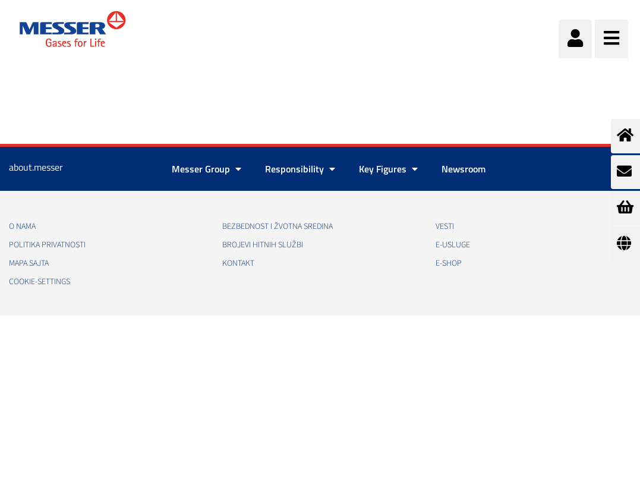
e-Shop (449, 263)
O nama (22, 226)
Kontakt (238, 263)
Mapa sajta (29, 263)
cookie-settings (39, 282)
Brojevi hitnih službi (262, 245)
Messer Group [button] (206, 169)
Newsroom (463, 169)
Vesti (445, 226)
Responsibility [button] (300, 169)
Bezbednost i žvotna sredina (277, 226)
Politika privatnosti (47, 245)
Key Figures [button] (388, 169)
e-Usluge (453, 245)
